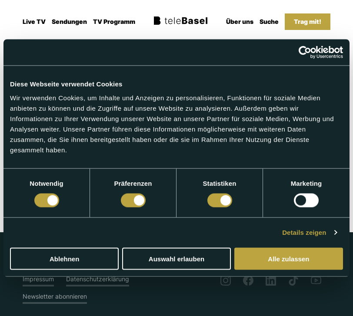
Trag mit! (307, 21)
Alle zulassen (288, 258)
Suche (269, 21)
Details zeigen (304, 232)
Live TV (34, 21)
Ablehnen (64, 258)
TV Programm (114, 21)
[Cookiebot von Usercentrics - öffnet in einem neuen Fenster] (305, 52)
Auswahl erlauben (176, 258)
